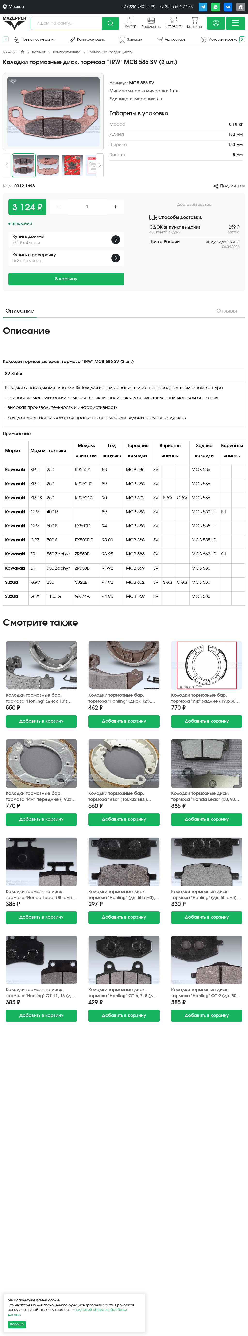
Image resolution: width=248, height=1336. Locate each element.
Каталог (38, 52)
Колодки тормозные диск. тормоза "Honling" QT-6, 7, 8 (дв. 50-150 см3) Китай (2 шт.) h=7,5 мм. (122, 993)
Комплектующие (66, 52)
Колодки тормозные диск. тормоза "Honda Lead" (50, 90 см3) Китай (203, 796)
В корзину (66, 279)
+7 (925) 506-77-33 (176, 7)
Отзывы (226, 311)
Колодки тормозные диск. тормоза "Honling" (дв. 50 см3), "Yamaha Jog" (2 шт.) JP (121, 895)
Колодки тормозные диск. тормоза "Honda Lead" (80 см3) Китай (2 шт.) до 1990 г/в (40, 895)
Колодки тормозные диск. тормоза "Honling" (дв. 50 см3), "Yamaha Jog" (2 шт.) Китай (204, 895)
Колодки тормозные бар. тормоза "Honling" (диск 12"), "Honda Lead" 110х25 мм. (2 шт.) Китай (122, 698)
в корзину (41, 721)
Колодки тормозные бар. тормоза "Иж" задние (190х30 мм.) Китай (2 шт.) (203, 698)
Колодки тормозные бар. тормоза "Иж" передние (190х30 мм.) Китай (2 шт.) (41, 796)
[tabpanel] (124, 467)
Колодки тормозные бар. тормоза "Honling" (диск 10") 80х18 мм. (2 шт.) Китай (36, 698)
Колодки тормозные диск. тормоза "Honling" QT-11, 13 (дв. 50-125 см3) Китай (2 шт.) (40, 993)
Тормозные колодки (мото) (110, 52)
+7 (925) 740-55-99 (138, 7)
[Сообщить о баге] (240, 7)
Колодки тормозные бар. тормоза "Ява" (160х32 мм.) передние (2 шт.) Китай (117, 796)
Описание (19, 311)
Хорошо (17, 1324)
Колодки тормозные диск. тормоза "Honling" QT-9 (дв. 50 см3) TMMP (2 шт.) (203, 993)
